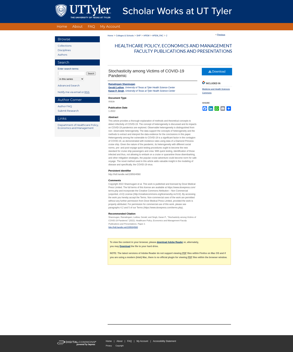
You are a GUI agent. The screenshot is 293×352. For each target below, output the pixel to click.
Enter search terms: (68, 68)
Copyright (119, 346)
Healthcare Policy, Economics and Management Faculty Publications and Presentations (173, 48)
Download (217, 71)
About (119, 341)
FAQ (129, 341)
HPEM (146, 35)
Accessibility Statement (164, 341)
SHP (138, 35)
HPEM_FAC (157, 35)
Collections (64, 45)
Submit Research (68, 110)
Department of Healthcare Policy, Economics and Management (78, 126)
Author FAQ (65, 106)
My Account (142, 341)
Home (110, 35)
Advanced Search (69, 85)
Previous (221, 34)
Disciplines (64, 50)
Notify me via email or (74, 92)
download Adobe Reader (170, 242)
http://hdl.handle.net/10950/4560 (123, 227)
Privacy (109, 346)
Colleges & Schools (125, 35)
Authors (62, 54)
